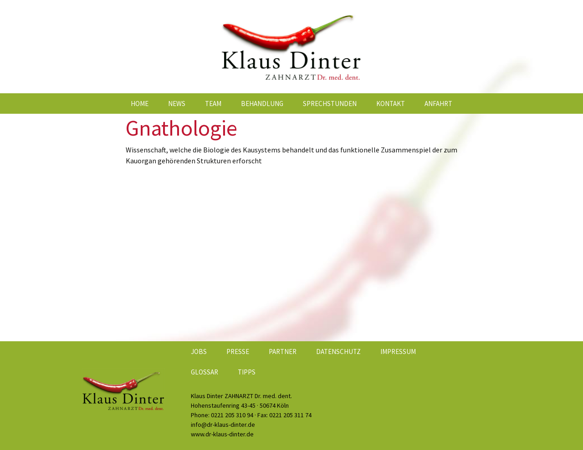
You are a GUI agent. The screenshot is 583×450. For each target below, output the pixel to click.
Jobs (199, 351)
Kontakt (390, 103)
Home (139, 103)
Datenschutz (338, 351)
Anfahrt (438, 103)
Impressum (398, 351)
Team (213, 103)
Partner (283, 351)
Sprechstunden (330, 103)
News (176, 103)
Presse (237, 351)
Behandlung (262, 103)
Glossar (204, 372)
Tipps (247, 372)
